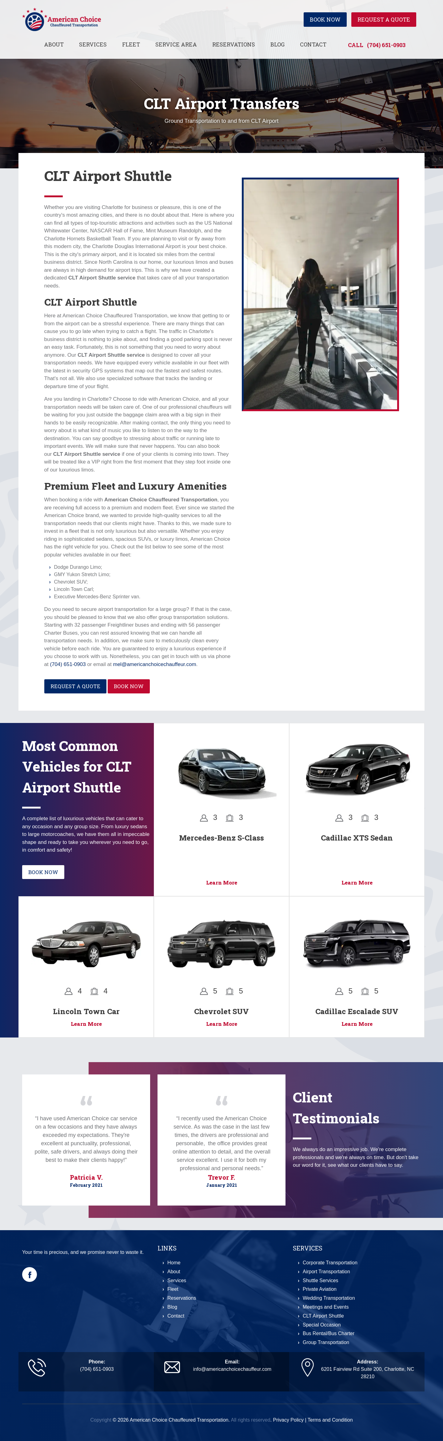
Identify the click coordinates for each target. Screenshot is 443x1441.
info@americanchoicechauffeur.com (232, 1369)
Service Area (176, 44)
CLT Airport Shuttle (323, 1316)
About (54, 44)
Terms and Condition (330, 1420)
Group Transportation (326, 1342)
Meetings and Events (326, 1307)
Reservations (233, 44)
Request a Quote (383, 19)
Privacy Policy (288, 1420)
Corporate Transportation (330, 1262)
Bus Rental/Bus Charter (328, 1333)
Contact (313, 44)
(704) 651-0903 (386, 45)
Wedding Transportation (329, 1298)
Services (93, 44)
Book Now (325, 19)
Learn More (221, 882)
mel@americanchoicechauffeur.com (154, 664)
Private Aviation (320, 1289)
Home (174, 1262)
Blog (277, 44)
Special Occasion (322, 1324)
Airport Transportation (326, 1271)
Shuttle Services (320, 1280)
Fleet (131, 44)
